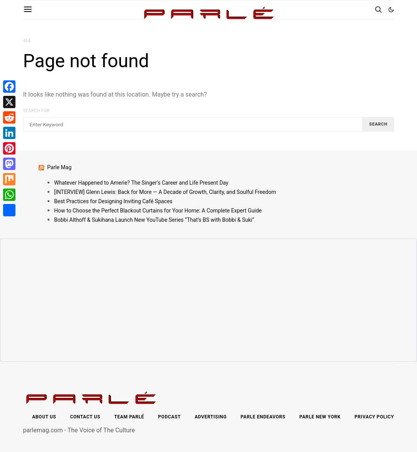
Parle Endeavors (262, 417)
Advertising (211, 417)
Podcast (169, 417)
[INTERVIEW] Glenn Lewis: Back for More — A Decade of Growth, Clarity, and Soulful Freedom (165, 192)
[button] (391, 10)
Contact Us (85, 417)
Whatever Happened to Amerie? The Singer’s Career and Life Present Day (141, 183)
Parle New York (320, 417)
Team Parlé (129, 417)
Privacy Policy (374, 417)
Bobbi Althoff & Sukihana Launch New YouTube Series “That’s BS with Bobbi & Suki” (154, 220)
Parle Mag (59, 167)
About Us (44, 417)
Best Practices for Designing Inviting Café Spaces (113, 201)
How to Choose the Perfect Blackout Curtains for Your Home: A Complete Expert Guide (158, 210)
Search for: (37, 110)
